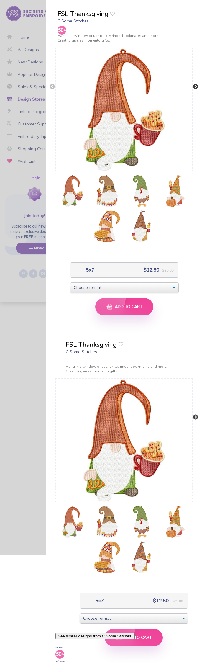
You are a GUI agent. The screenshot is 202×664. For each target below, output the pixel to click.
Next (195, 87)
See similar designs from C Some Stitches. (95, 636)
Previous (52, 87)
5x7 (89, 270)
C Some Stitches (73, 21)
